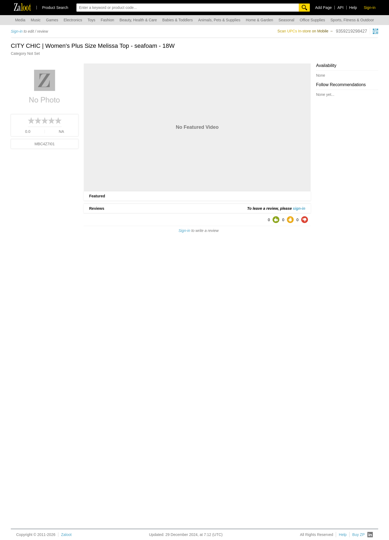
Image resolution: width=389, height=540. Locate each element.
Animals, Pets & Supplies (219, 20)
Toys (91, 20)
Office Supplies (312, 20)
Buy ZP (358, 534)
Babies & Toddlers (177, 20)
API (340, 7)
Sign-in (17, 31)
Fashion (107, 20)
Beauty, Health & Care (138, 20)
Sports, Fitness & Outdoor (352, 20)
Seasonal (286, 20)
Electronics (72, 20)
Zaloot (66, 534)
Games (52, 20)
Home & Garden (259, 20)
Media (20, 20)
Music (36, 20)
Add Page (323, 7)
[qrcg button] (375, 31)
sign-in (299, 208)
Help (353, 7)
